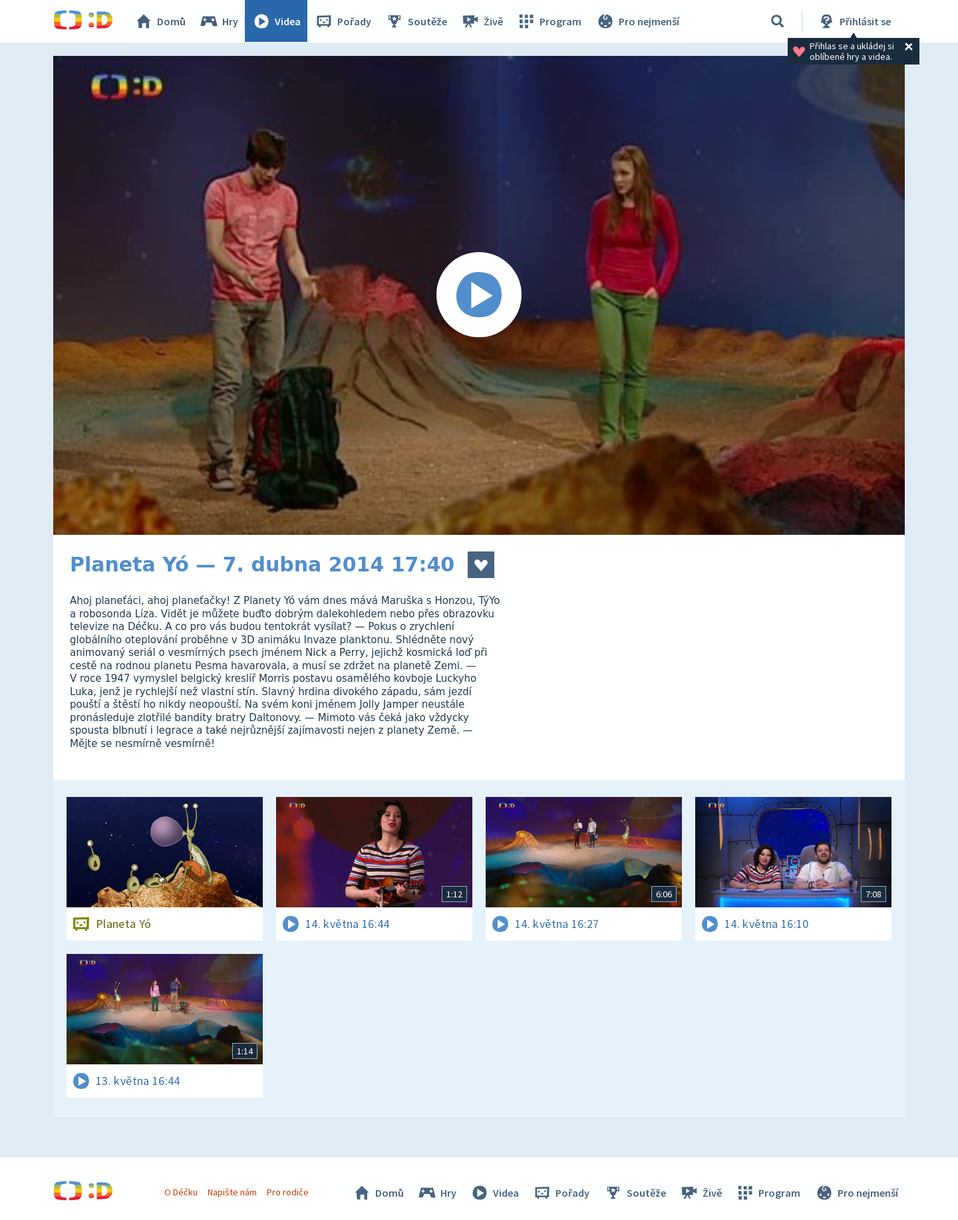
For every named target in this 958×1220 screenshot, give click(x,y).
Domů (160, 21)
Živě (482, 21)
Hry (219, 21)
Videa (276, 21)
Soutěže (416, 21)
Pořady (343, 21)
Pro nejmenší (637, 21)
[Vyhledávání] (778, 21)
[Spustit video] (479, 295)
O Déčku (181, 1192)
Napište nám (232, 1192)
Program (549, 21)
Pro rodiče (288, 1192)
